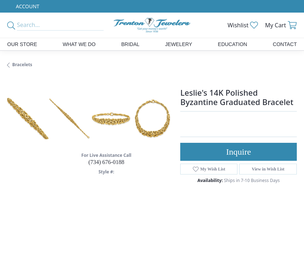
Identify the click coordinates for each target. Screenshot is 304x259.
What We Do (79, 44)
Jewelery (178, 44)
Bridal (130, 44)
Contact (285, 44)
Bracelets (22, 65)
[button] (26, 6)
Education (232, 44)
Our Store (22, 44)
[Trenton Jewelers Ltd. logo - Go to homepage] (152, 25)
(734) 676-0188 (106, 162)
